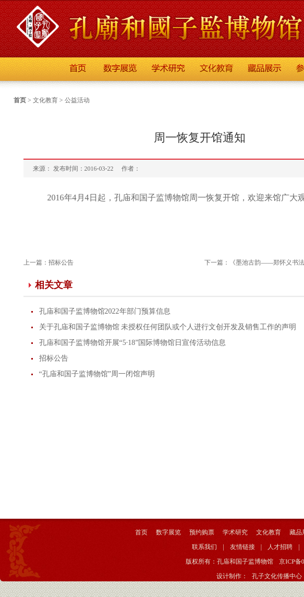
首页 (20, 100)
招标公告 (61, 262)
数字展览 (168, 532)
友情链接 (242, 547)
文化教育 (45, 100)
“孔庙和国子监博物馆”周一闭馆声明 (97, 374)
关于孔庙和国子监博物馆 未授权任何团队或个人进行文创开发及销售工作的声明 (168, 327)
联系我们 (204, 547)
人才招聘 (280, 547)
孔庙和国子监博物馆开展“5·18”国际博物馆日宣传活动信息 (132, 343)
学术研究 (235, 532)
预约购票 (201, 532)
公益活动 (77, 100)
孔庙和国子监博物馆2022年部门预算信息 (105, 311)
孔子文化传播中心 (277, 576)
